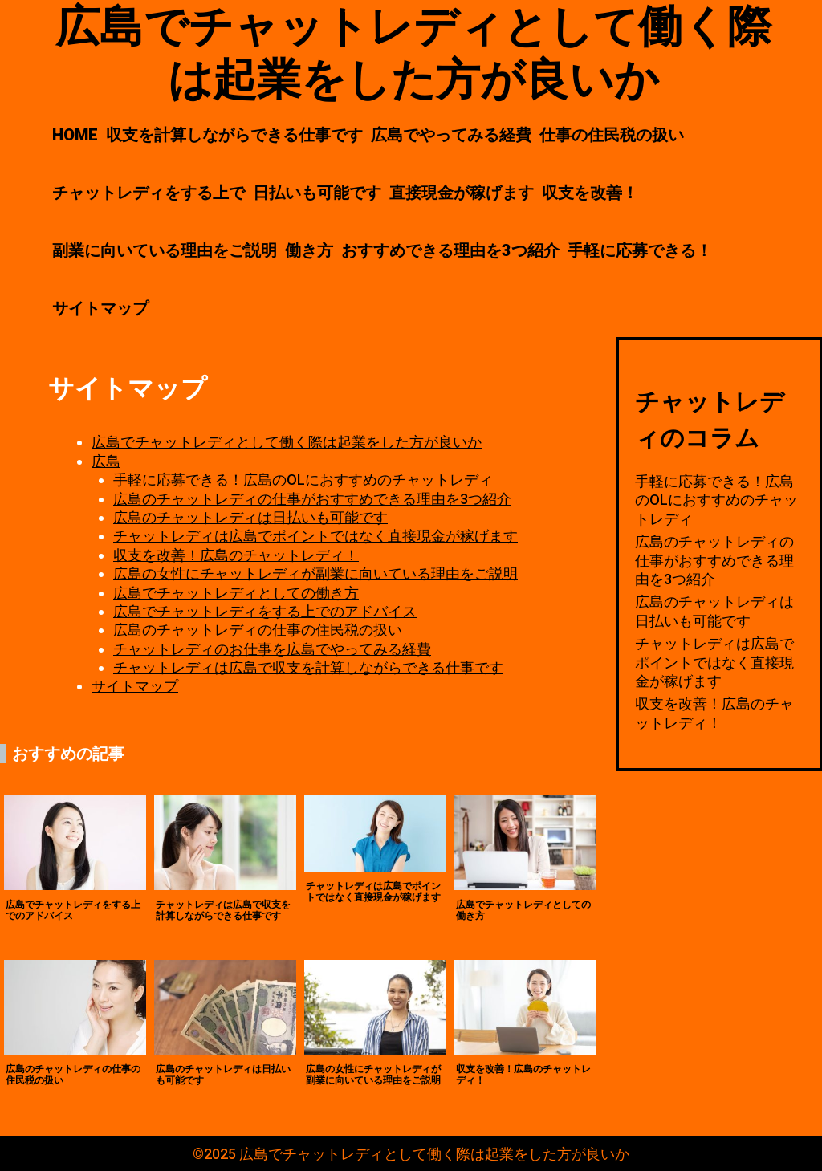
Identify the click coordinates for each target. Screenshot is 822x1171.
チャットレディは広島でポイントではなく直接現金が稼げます (315, 535)
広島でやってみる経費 (451, 134)
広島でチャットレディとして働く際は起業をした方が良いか (287, 441)
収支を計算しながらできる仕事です (234, 134)
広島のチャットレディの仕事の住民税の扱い (257, 629)
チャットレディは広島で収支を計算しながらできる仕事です (308, 667)
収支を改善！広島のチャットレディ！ (236, 555)
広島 (106, 461)
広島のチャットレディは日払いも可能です (250, 517)
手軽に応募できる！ (640, 250)
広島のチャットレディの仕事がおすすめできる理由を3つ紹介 (312, 498)
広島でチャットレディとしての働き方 (236, 592)
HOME (75, 134)
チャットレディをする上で (148, 192)
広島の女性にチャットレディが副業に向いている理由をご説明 (315, 573)
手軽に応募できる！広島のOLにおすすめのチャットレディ (303, 479)
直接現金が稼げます (461, 192)
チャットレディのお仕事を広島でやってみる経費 (272, 648)
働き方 (309, 250)
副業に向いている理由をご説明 (164, 250)
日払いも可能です (317, 192)
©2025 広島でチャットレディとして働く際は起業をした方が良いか (411, 1153)
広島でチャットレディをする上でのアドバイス (265, 611)
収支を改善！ (590, 192)
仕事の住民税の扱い (611, 134)
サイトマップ (100, 308)
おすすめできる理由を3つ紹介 (450, 250)
